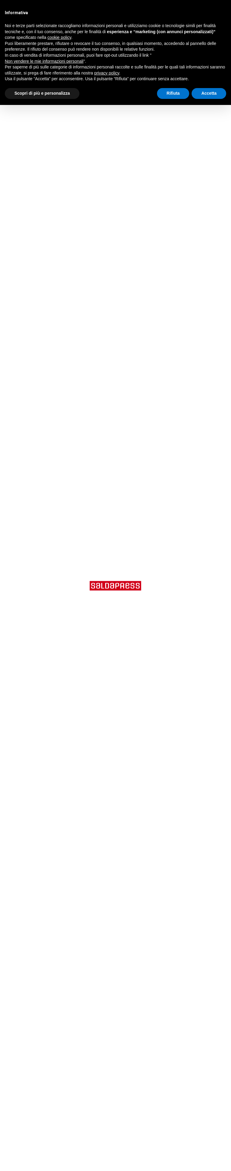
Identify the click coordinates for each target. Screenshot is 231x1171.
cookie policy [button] (59, 37)
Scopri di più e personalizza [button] (42, 93)
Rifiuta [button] (173, 93)
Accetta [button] (209, 93)
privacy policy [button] (106, 73)
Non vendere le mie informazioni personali (44, 61)
